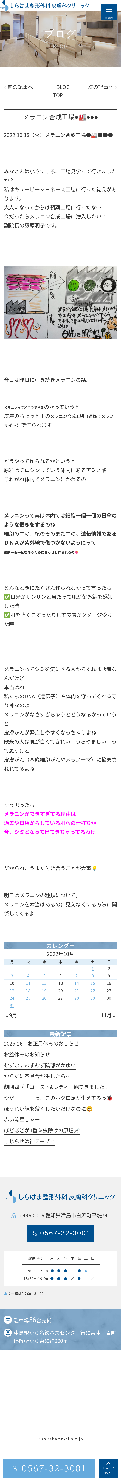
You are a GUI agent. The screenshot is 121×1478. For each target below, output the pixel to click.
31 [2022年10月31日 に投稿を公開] (12, 1017)
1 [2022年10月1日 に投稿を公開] (93, 980)
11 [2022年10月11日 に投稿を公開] (28, 995)
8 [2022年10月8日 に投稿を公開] (93, 987)
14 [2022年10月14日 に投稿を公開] (76, 995)
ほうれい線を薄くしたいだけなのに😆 (48, 1120)
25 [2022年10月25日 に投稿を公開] (28, 1010)
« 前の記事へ (18, 98)
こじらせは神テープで (29, 1152)
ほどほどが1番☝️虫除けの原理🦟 (42, 1142)
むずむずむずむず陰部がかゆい (40, 1077)
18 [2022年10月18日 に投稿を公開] (28, 1002)
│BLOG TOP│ (60, 102)
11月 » (108, 1026)
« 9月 (11, 1026)
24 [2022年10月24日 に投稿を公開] (12, 1010)
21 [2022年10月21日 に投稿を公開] (76, 1002)
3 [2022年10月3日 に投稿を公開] (12, 987)
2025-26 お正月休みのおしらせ (41, 1055)
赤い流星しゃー (22, 1131)
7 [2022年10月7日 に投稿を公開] (76, 987)
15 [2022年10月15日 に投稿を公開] (93, 995)
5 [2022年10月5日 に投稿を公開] (44, 987)
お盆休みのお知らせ (27, 1066)
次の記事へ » (102, 98)
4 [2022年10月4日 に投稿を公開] (28, 987)
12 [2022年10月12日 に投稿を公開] (44, 995)
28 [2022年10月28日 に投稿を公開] (76, 1010)
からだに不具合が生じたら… (37, 1087)
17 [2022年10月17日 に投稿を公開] (12, 1002)
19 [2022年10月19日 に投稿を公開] (44, 1002)
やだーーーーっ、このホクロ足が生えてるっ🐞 (58, 1109)
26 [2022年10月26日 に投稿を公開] (44, 1010)
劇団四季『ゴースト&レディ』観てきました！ (56, 1098)
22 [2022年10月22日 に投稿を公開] (93, 1002)
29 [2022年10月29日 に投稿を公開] (93, 1010)
